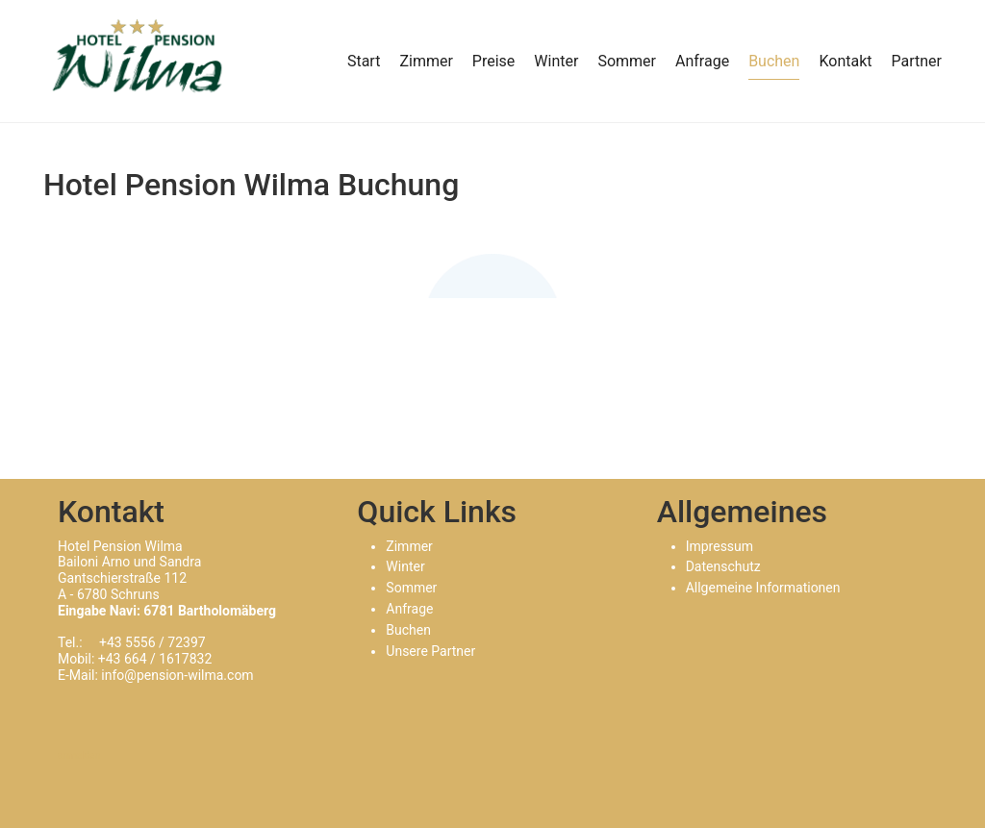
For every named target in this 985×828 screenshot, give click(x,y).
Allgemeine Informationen (763, 587)
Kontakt (845, 61)
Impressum (719, 546)
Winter (556, 61)
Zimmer (425, 61)
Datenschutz (723, 566)
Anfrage (702, 61)
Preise (493, 61)
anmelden (79, 755)
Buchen (773, 61)
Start (363, 61)
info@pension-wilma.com (177, 675)
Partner (917, 61)
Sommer (626, 61)
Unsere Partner (430, 651)
